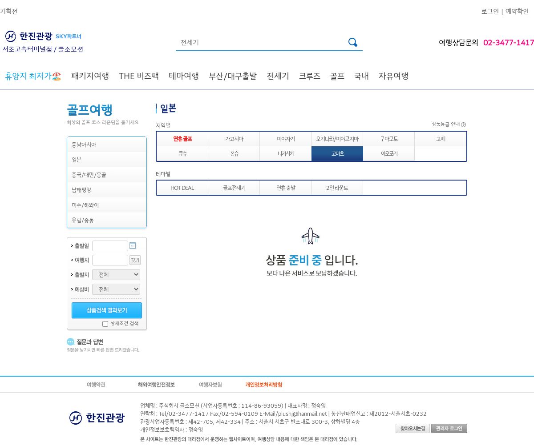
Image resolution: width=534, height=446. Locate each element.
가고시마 (234, 138)
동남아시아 (84, 144)
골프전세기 (234, 187)
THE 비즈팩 (139, 75)
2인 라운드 (337, 187)
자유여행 (394, 75)
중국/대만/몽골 (89, 174)
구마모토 (389, 138)
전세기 (278, 75)
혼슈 (234, 153)
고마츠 (338, 153)
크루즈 (309, 75)
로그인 (490, 11)
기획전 (8, 11)
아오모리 (389, 153)
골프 (337, 75)
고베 (440, 138)
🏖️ (33, 75)
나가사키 (286, 153)
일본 (76, 159)
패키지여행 (90, 75)
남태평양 (81, 189)
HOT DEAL (182, 187)
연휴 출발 (285, 187)
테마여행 (184, 75)
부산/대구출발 (233, 75)
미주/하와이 (85, 205)
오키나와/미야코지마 (337, 138)
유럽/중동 (83, 220)
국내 (361, 75)
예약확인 (517, 11)
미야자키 (286, 138)
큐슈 (182, 153)
